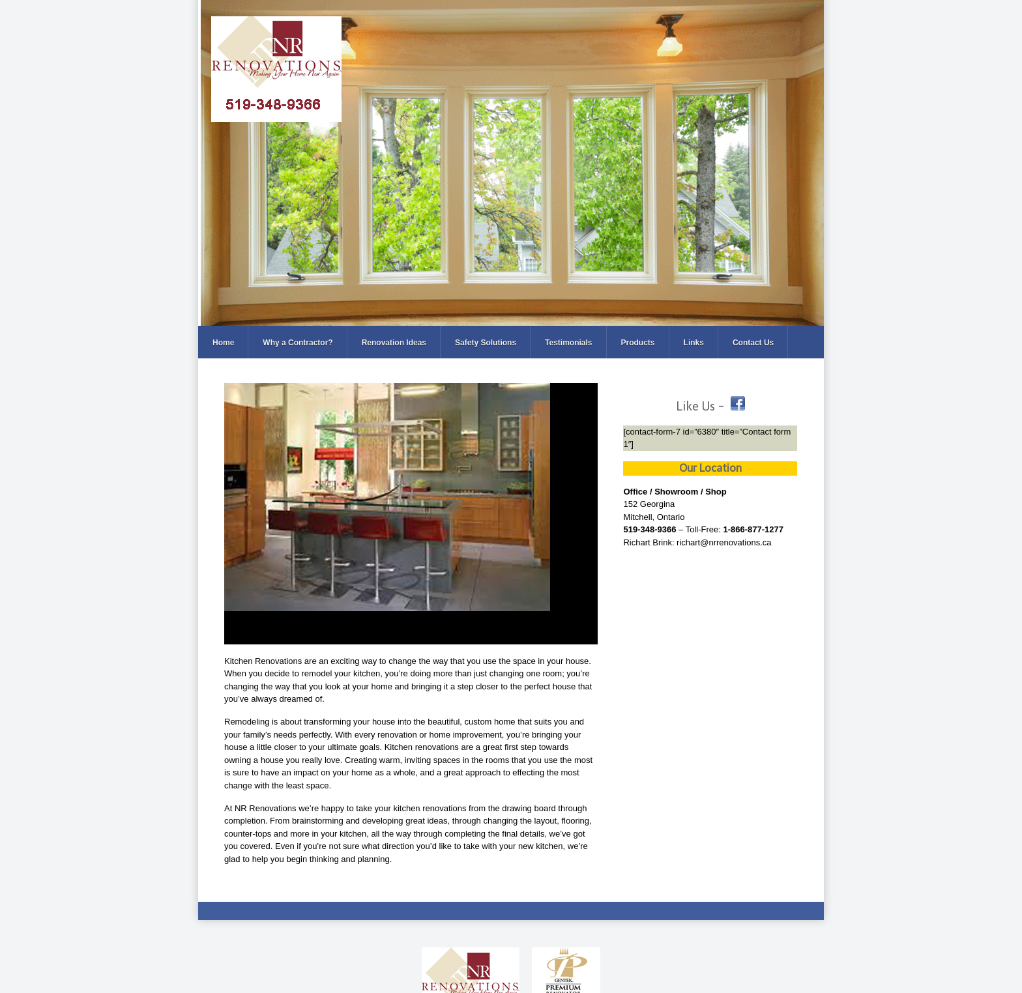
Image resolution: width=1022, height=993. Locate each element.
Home (223, 342)
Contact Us (753, 342)
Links (694, 342)
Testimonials (568, 342)
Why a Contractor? (297, 342)
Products (638, 342)
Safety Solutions (485, 342)
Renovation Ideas (394, 342)
